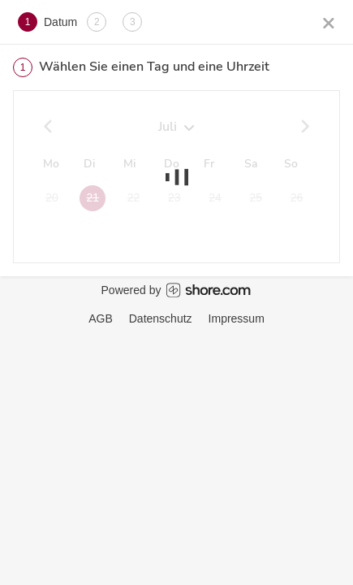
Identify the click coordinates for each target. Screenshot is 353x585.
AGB (100, 318)
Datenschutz (160, 318)
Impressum (237, 318)
